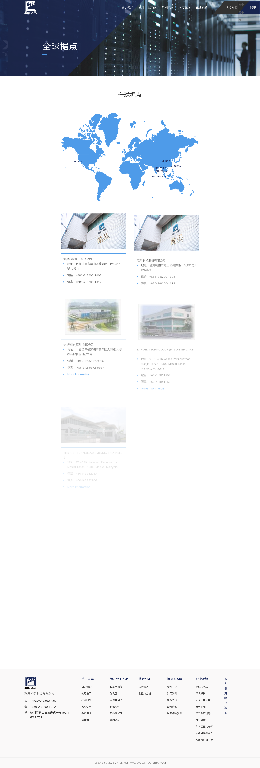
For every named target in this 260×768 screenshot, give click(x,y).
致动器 (113, 693)
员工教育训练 (203, 713)
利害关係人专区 (204, 726)
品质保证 (86, 713)
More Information (78, 378)
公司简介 (86, 686)
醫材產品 (115, 720)
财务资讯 (172, 693)
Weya (163, 762)
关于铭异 (127, 12)
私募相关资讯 (174, 713)
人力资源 (184, 12)
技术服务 (167, 12)
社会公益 (201, 720)
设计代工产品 (147, 12)
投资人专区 (174, 679)
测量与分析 (145, 693)
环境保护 (201, 693)
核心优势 (86, 706)
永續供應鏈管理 (204, 733)
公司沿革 (86, 693)
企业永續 (201, 12)
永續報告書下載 (204, 740)
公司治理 (172, 706)
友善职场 (201, 706)
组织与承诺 (202, 686)
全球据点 (86, 720)
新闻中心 (172, 686)
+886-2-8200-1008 (43, 701)
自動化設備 (116, 686)
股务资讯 (172, 700)
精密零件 (115, 706)
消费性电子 (116, 700)
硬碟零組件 (116, 713)
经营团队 (86, 700)
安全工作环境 (203, 700)
